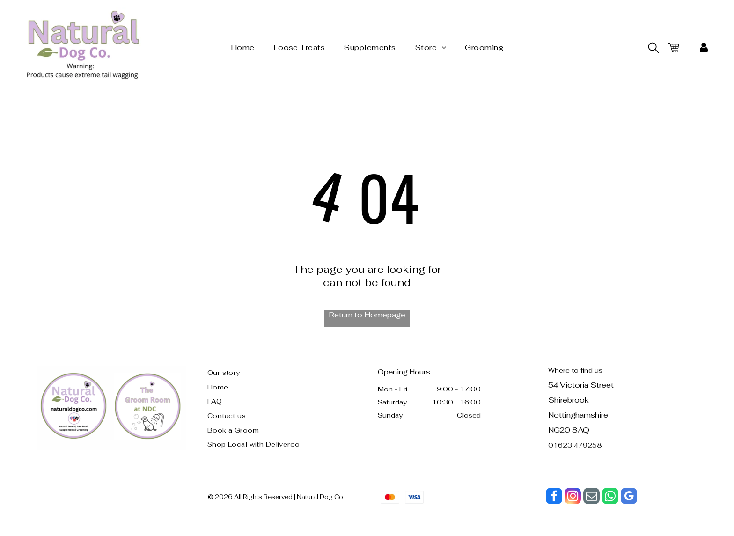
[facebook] (554, 497)
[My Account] (704, 48)
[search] (653, 48)
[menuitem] (242, 47)
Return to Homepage (367, 315)
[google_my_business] (629, 497)
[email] (591, 497)
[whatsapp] (610, 497)
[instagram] (573, 497)
